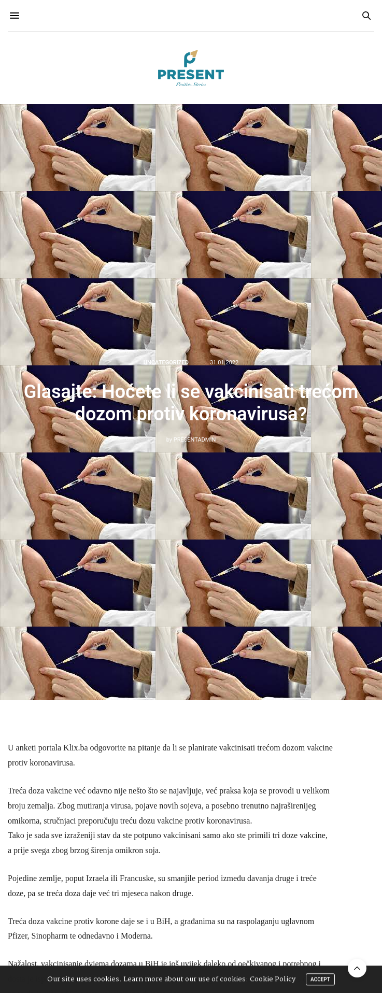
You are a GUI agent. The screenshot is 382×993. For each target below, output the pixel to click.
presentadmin (195, 439)
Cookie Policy (272, 980)
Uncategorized (166, 362)
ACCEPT (320, 980)
